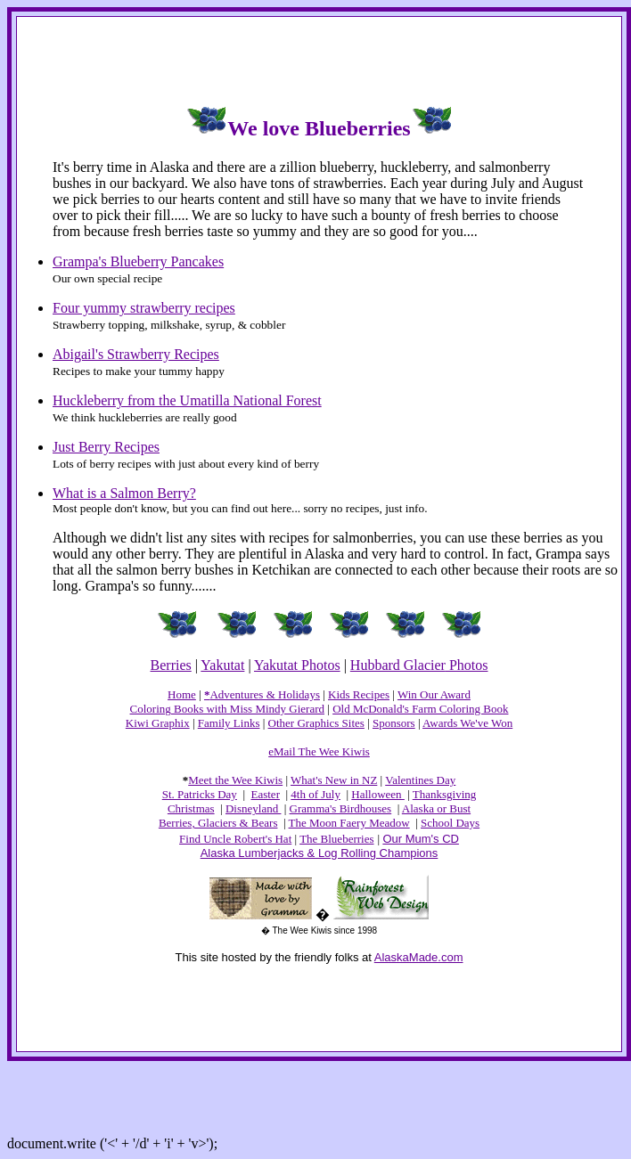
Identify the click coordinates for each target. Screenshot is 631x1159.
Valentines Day (420, 780)
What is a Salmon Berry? (124, 493)
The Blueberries (336, 838)
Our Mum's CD (420, 838)
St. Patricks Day (199, 794)
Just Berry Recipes (106, 446)
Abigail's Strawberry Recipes (136, 354)
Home (182, 694)
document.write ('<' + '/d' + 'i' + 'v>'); (112, 1143)
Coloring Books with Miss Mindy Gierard (227, 708)
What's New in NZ (334, 780)
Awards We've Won (467, 723)
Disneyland (253, 808)
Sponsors (394, 723)
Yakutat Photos (297, 665)
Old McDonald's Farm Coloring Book (420, 708)
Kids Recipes (358, 694)
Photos (467, 665)
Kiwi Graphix (158, 723)
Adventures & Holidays (264, 694)
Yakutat (222, 665)
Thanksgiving (445, 794)
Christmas (191, 808)
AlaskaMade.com (418, 957)
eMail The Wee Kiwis (319, 751)
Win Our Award (434, 694)
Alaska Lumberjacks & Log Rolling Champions (319, 853)
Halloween (378, 794)
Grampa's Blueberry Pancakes (138, 261)
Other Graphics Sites (316, 723)
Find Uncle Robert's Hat (235, 838)
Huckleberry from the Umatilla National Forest (187, 400)
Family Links (229, 723)
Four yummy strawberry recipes (144, 307)
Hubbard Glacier (398, 665)
